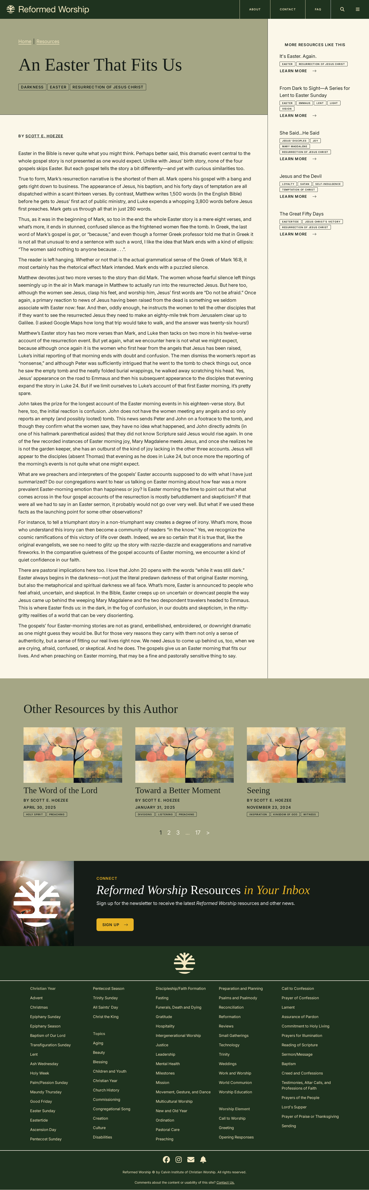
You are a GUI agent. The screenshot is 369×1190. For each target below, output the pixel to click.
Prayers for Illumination (302, 1035)
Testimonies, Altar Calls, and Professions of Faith (306, 1085)
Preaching (56, 814)
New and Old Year (171, 1110)
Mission (162, 1082)
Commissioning (106, 1099)
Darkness (32, 87)
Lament (288, 1007)
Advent (36, 997)
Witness (309, 814)
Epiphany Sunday (45, 1016)
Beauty (99, 1052)
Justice (162, 1045)
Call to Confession (298, 988)
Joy (315, 140)
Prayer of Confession (300, 997)
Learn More (298, 70)
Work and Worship (235, 1073)
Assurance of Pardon (300, 1016)
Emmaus (305, 103)
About (255, 9)
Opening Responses (236, 1137)
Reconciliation (231, 1007)
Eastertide (290, 221)
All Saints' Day (105, 1007)
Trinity (224, 1054)
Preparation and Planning (241, 988)
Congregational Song (111, 1108)
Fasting (162, 997)
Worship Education (235, 1092)
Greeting (226, 1127)
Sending (289, 1125)
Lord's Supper (294, 1107)
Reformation (230, 1016)
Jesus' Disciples (294, 140)
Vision (287, 108)
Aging (98, 1043)
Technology (229, 1045)
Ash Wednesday (44, 1063)
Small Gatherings (234, 1035)
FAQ (318, 9)
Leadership (165, 1054)
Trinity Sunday (105, 997)
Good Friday (41, 1101)
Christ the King (106, 1016)
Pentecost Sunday (46, 1139)
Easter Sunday (42, 1110)
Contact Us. (226, 1182)
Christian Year (105, 1080)
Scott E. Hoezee (44, 136)
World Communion (235, 1082)
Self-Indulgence (328, 184)
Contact (288, 9)
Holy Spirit (34, 814)
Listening (165, 814)
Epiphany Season (45, 1026)
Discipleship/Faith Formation (181, 988)
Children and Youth (109, 1071)
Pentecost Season (108, 988)
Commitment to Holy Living (305, 1026)
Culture (99, 1127)
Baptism (289, 1063)
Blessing (100, 1061)
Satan (304, 184)
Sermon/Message (297, 1054)
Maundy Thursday (46, 1092)
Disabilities (102, 1137)
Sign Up (115, 924)
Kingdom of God (285, 814)
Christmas (39, 1007)
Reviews (226, 1026)
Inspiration (258, 814)
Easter (58, 87)
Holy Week (39, 1073)
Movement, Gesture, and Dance (183, 1092)
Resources (47, 41)
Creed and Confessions (302, 1073)
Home (24, 41)
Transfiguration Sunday (50, 1045)
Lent (320, 103)
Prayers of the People (300, 1097)
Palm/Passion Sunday (49, 1082)
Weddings (228, 1063)
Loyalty (288, 184)
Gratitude (164, 1016)
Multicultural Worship (174, 1101)
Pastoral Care (168, 1129)
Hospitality (165, 1026)
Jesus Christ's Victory (323, 221)
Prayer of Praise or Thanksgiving (310, 1116)
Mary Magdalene (294, 146)
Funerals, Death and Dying (178, 1007)
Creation (100, 1118)
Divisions (145, 814)
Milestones (165, 1073)
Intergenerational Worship (178, 1035)
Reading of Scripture (300, 1045)
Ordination (165, 1120)
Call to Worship (232, 1118)
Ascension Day (43, 1129)
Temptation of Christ (298, 189)
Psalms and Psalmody (238, 997)
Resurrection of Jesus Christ (108, 87)
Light (334, 103)
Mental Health (168, 1063)
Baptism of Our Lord (47, 1035)
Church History (106, 1090)
